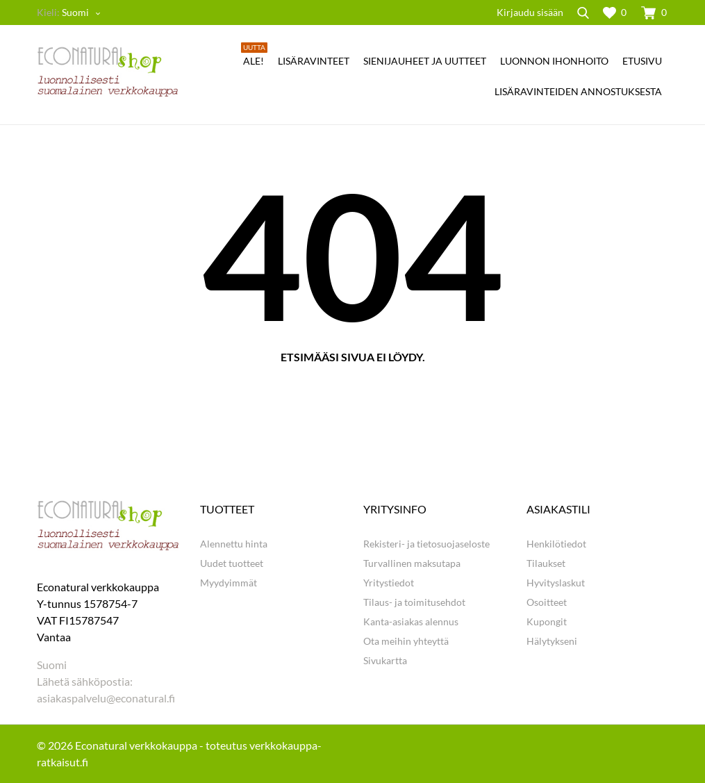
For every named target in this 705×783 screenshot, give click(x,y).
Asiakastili (558, 509)
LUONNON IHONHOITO (554, 61)
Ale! (254, 56)
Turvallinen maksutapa (412, 563)
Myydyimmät (228, 582)
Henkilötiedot (556, 544)
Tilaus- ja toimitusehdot (414, 602)
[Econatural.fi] (108, 71)
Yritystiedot (388, 582)
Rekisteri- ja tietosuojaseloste (426, 544)
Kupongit (546, 621)
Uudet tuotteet (231, 563)
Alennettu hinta (233, 544)
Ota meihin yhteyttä (406, 641)
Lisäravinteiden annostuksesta (578, 91)
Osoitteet (546, 602)
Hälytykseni (551, 641)
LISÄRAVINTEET (313, 61)
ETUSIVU (642, 61)
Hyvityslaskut (555, 582)
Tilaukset (545, 563)
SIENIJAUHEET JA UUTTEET (424, 61)
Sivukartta (385, 660)
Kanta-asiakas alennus (410, 621)
